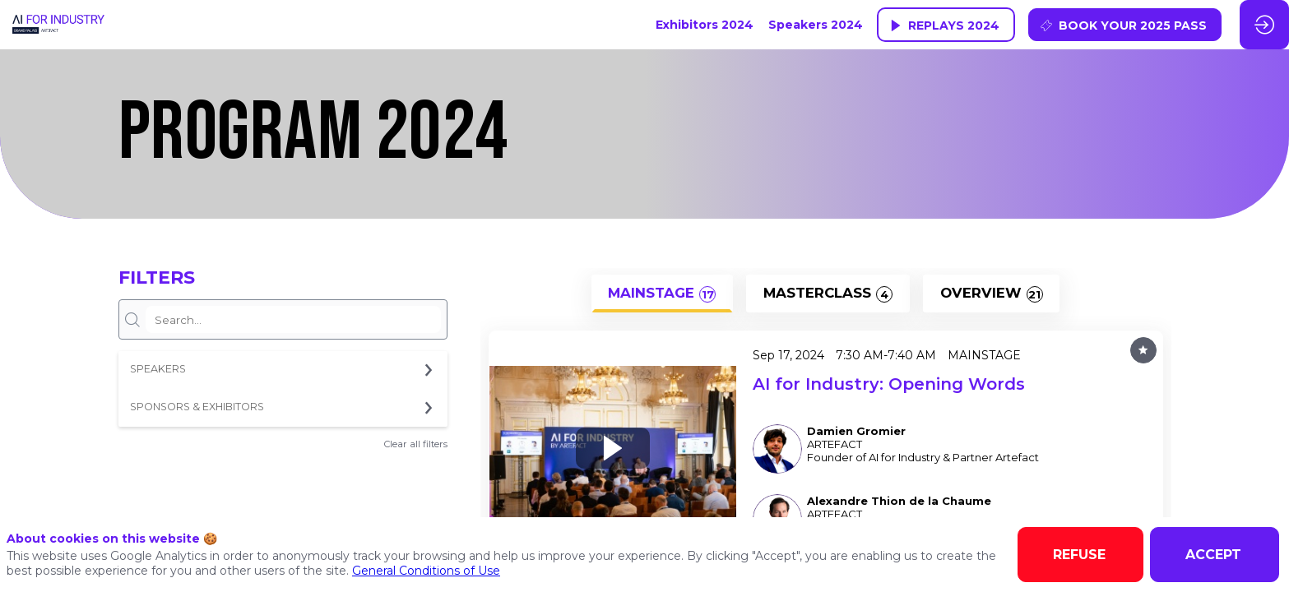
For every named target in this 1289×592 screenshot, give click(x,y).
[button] (946, 25)
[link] (704, 24)
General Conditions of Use (426, 570)
